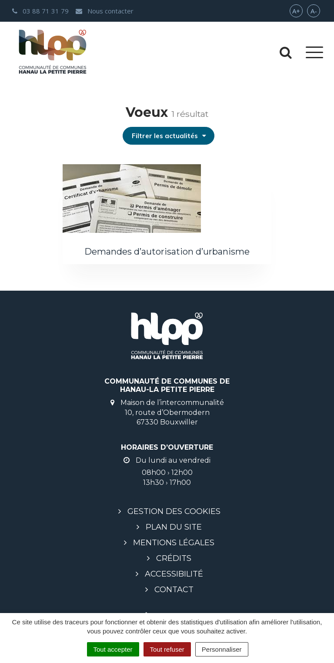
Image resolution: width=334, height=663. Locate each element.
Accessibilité (174, 574)
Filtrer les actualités (169, 136)
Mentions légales (173, 542)
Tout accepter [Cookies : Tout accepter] (113, 649)
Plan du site (174, 527)
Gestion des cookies (173, 511)
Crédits (173, 558)
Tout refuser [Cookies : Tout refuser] (167, 649)
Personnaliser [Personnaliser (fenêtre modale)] (222, 649)
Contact (174, 589)
